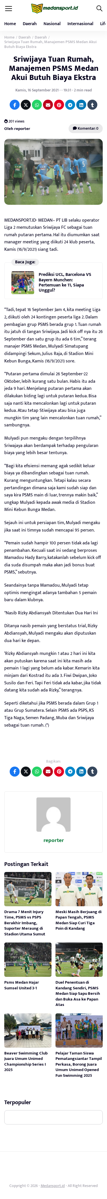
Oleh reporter (17, 128)
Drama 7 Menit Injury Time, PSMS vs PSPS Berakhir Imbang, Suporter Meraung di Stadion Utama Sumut (24, 923)
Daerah (30, 24)
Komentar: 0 (85, 128)
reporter (54, 840)
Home (10, 24)
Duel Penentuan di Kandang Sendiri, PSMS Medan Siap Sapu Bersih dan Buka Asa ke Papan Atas (77, 993)
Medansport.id (53, 1185)
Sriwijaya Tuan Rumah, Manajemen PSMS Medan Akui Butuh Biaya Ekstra (53, 68)
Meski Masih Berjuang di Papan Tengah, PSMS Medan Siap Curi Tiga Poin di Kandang (78, 920)
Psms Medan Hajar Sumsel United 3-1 (21, 985)
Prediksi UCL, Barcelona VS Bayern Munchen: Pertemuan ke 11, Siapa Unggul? (65, 282)
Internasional (80, 24)
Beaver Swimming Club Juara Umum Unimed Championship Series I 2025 (26, 1062)
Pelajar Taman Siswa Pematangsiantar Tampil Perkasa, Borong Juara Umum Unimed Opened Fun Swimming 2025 (78, 1064)
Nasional (52, 24)
